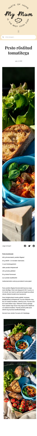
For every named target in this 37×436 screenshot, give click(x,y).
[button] (18, 31)
